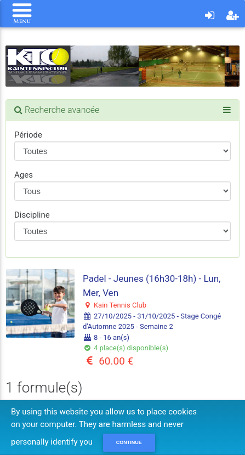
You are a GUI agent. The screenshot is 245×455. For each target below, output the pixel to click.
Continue (129, 442)
